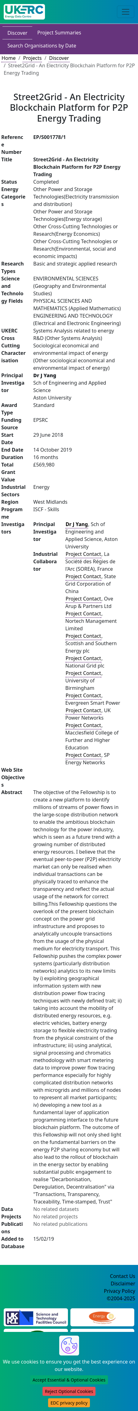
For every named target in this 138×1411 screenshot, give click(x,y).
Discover (17, 32)
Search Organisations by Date (41, 45)
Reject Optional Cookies (69, 1391)
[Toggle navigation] (125, 12)
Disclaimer (123, 1283)
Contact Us (122, 1276)
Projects (32, 58)
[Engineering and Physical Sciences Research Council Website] (102, 1317)
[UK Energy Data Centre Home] (24, 11)
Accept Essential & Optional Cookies (69, 1380)
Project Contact (83, 554)
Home (9, 58)
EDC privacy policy (69, 1403)
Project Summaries (59, 32)
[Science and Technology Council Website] (36, 1317)
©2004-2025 (121, 1298)
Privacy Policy (119, 1291)
